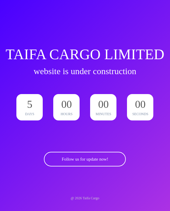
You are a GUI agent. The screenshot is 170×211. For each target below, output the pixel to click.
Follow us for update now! (85, 159)
